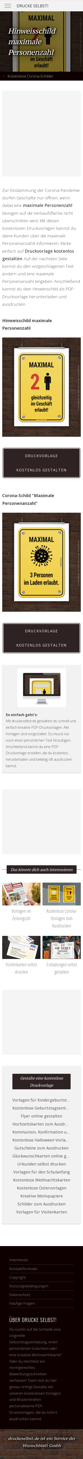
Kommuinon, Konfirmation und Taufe (41, 1132)
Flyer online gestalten (41, 1116)
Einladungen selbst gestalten (61, 964)
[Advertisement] (41, 133)
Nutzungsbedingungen (28, 1286)
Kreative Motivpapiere (41, 1196)
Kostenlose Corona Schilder (30, 76)
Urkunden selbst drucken (41, 1164)
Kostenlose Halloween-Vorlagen (41, 1140)
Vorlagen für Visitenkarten (41, 1212)
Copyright (17, 1277)
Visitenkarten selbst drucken (21, 964)
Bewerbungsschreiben (28, 1374)
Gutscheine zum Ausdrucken (41, 1148)
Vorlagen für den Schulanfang (41, 1172)
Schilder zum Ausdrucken (41, 1204)
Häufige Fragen (22, 1303)
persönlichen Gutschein (28, 1348)
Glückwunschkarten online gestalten (41, 1156)
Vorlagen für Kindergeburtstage (41, 1100)
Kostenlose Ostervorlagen (41, 1188)
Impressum (18, 1259)
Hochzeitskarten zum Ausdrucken (41, 1124)
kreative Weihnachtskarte (38, 1354)
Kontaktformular (23, 1268)
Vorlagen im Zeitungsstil (21, 910)
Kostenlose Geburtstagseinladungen (41, 1108)
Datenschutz (19, 1294)
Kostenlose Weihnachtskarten (41, 1180)
